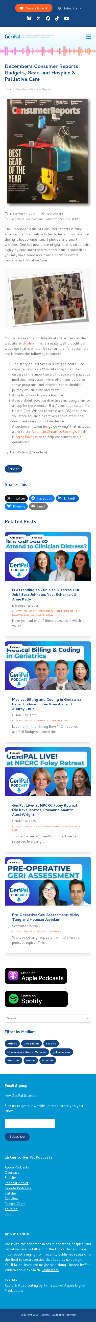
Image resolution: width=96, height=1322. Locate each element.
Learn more (50, 1270)
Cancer (28, 826)
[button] (88, 37)
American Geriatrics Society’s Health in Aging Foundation (50, 434)
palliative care (62, 1052)
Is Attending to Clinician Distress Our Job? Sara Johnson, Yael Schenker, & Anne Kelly (45, 595)
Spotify (10, 1178)
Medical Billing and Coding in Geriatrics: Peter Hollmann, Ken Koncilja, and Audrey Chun (47, 704)
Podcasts (37, 538)
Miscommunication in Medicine (26, 1052)
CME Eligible (17, 538)
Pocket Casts (15, 1204)
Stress (49, 615)
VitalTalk (47, 1061)
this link (28, 344)
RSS (8, 1215)
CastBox (11, 1199)
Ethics (37, 826)
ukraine (30, 1061)
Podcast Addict (16, 1183)
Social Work (38, 615)
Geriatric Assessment (36, 931)
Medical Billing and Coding (52, 721)
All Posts (17, 611)
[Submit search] (87, 1018)
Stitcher (11, 1194)
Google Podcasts (18, 1189)
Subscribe (69, 8)
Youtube (11, 1209)
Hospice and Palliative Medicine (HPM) (53, 219)
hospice (51, 1044)
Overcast (12, 1173)
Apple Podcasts (17, 1168)
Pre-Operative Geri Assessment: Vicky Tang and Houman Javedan (45, 917)
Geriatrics (17, 219)
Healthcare (62, 826)
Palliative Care (20, 615)
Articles (13, 469)
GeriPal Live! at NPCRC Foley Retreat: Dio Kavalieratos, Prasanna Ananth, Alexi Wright (45, 810)
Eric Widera (55, 214)
